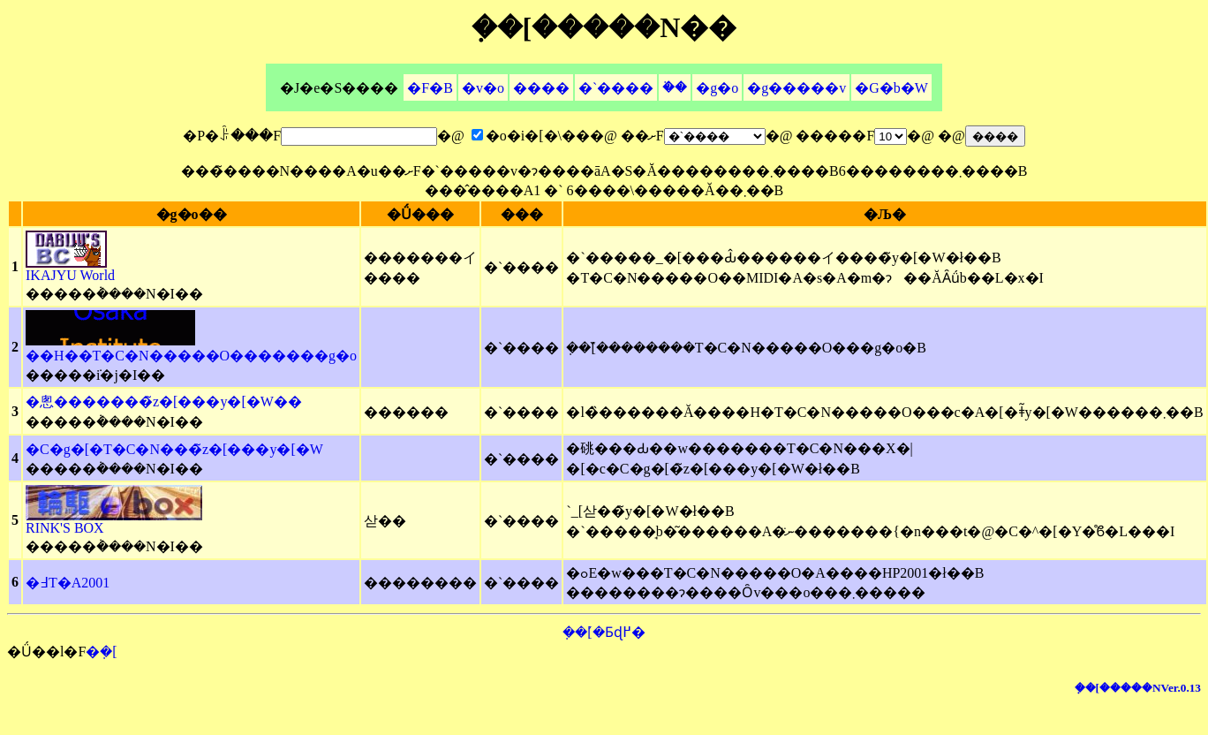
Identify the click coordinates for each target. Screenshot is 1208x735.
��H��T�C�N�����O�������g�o (191, 348)
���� (541, 87)
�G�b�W (891, 87)
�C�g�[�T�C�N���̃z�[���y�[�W (174, 449)
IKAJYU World (70, 269)
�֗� (674, 87)
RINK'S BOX (114, 521)
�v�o (483, 87)
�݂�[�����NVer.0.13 (1138, 687)
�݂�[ (101, 651)
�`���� (615, 87)
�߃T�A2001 (67, 582)
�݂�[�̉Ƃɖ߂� (603, 632)
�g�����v (796, 87)
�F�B (430, 87)
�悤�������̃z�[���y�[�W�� (164, 401)
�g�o (717, 87)
